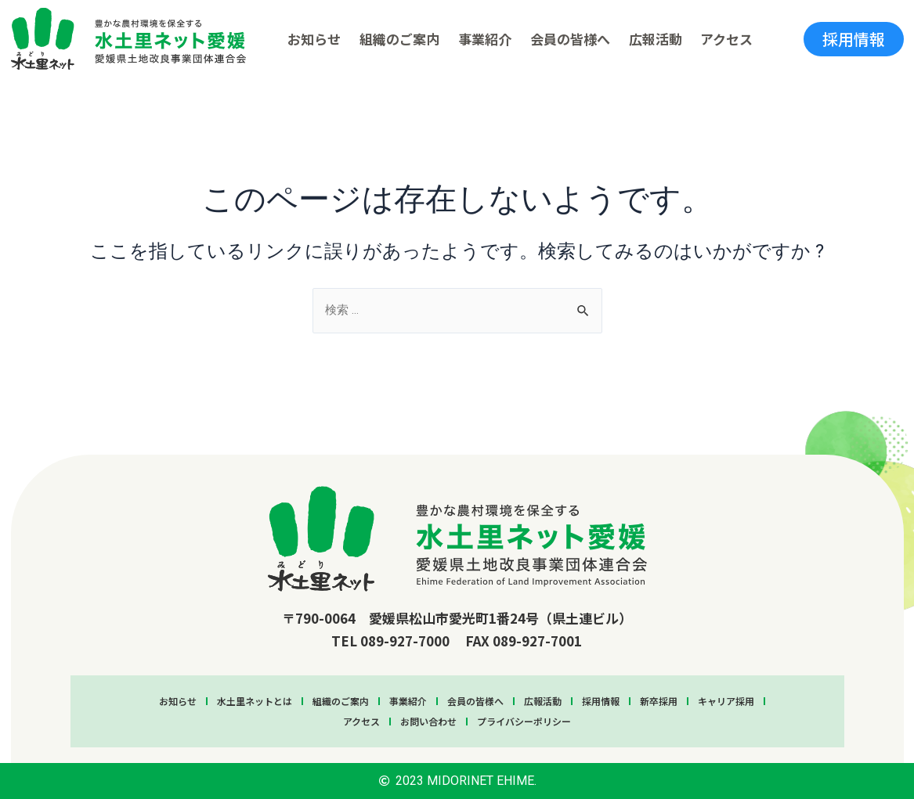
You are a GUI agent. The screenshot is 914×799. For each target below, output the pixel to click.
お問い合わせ (428, 721)
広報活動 (655, 39)
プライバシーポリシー (524, 721)
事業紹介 (484, 39)
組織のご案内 (399, 39)
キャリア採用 (726, 700)
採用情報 (601, 700)
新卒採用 (658, 700)
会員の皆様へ (570, 39)
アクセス (726, 39)
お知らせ (314, 39)
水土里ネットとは (254, 700)
